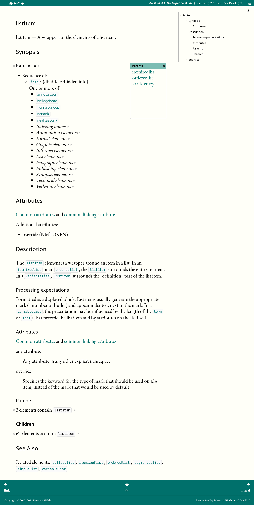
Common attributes (35, 214)
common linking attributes (90, 214)
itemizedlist (143, 71)
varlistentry (143, 83)
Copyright (10, 500)
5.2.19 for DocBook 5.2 (225, 2)
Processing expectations (208, 37)
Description (196, 32)
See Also (194, 59)
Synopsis (194, 21)
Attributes (199, 26)
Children (198, 54)
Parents (198, 48)
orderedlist (142, 77)
